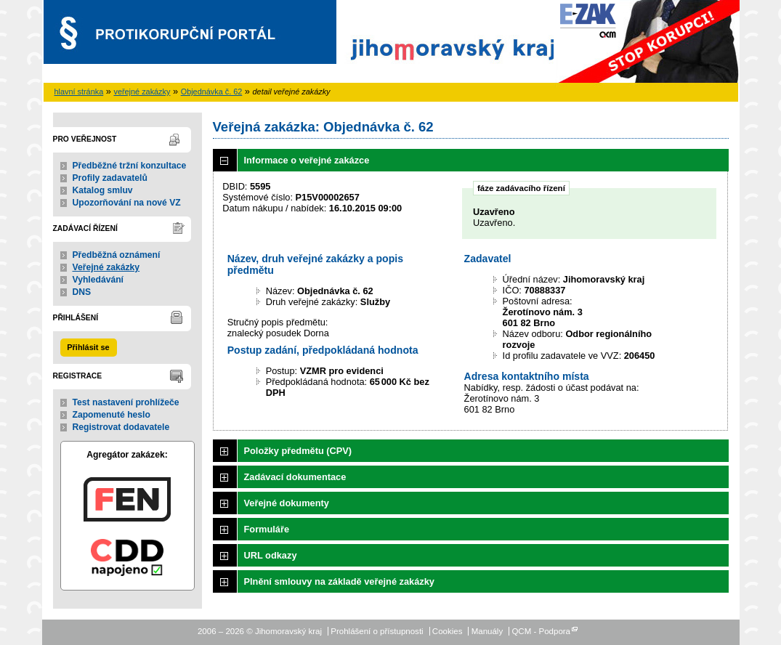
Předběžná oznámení (117, 255)
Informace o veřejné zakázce (307, 160)
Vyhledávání (98, 280)
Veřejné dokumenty (286, 503)
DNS (82, 292)
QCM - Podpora (540, 631)
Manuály (487, 631)
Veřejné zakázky (106, 267)
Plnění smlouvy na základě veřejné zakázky (339, 581)
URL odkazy (270, 555)
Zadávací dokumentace (295, 476)
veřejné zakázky (141, 91)
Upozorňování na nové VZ (127, 203)
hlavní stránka (79, 91)
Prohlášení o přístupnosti (377, 631)
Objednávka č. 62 (212, 91)
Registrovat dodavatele (121, 427)
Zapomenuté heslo (111, 415)
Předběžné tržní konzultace (130, 166)
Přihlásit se (88, 347)
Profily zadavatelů (110, 178)
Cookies (447, 631)
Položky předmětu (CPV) (298, 450)
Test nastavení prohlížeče (126, 402)
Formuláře (267, 529)
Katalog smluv (103, 190)
